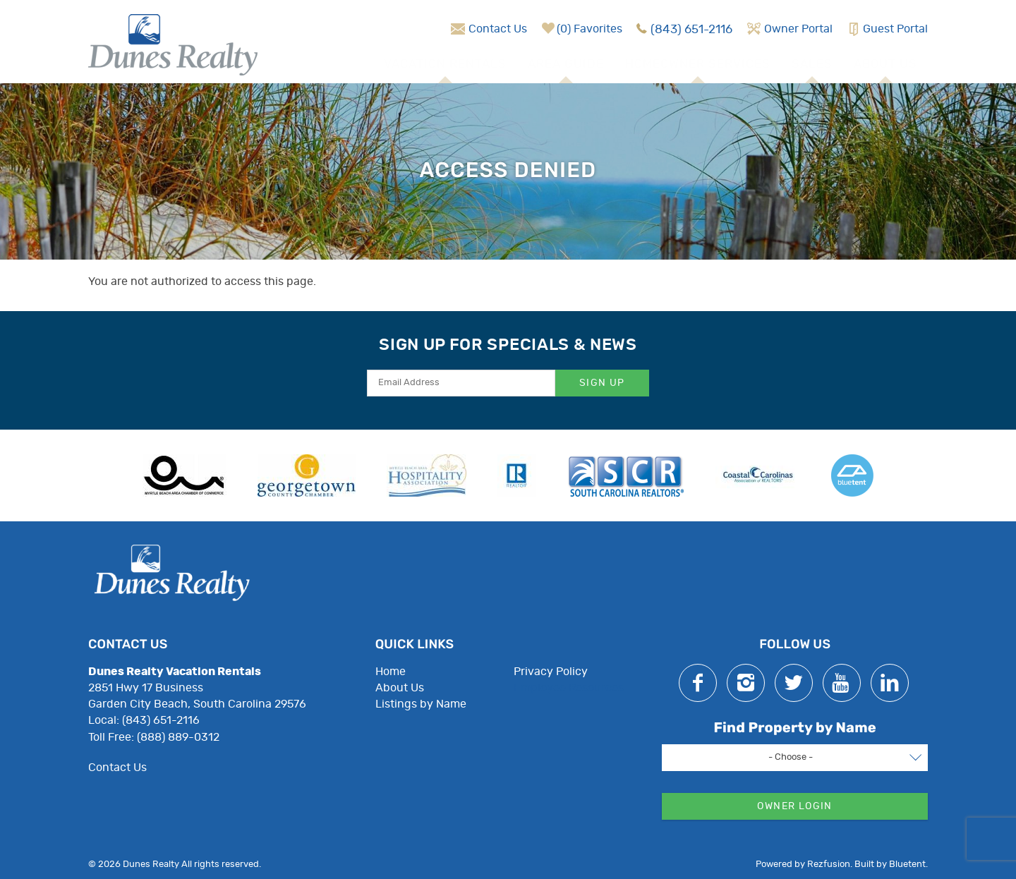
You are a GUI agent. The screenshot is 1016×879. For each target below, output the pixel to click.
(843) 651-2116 (691, 29)
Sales (812, 64)
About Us (885, 64)
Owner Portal (798, 29)
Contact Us (497, 29)
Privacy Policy (551, 671)
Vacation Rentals (445, 64)
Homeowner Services (697, 64)
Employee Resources (569, 687)
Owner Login (794, 806)
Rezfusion (828, 864)
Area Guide (566, 64)
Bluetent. (908, 864)
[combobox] (795, 757)
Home (390, 671)
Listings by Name (420, 704)
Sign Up (602, 383)
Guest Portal (895, 29)
